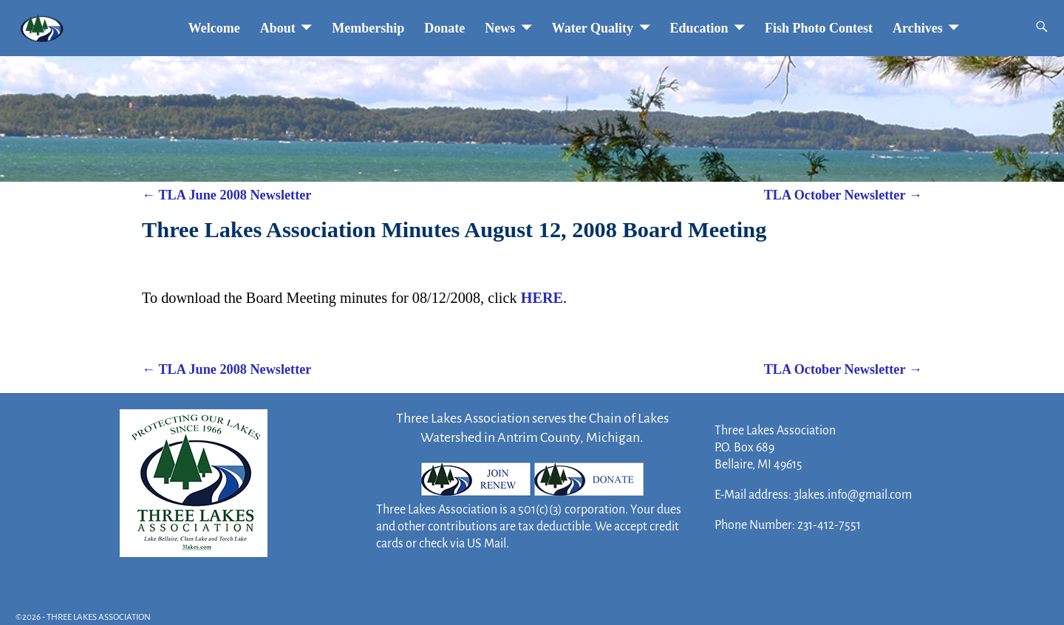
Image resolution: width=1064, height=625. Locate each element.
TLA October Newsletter (843, 195)
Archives (918, 28)
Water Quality (592, 28)
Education (699, 28)
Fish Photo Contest (819, 28)
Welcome (214, 28)
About (278, 28)
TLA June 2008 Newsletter (226, 195)
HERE (542, 298)
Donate (444, 28)
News (500, 28)
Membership (368, 28)
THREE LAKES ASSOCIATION (99, 617)
